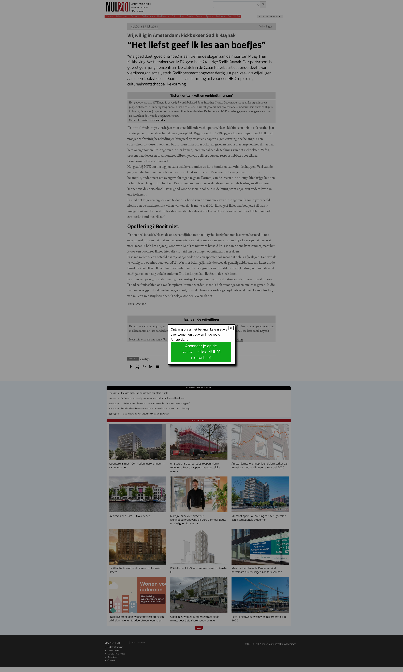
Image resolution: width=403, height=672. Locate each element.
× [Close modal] (231, 328)
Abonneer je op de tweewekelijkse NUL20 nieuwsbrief (201, 352)
